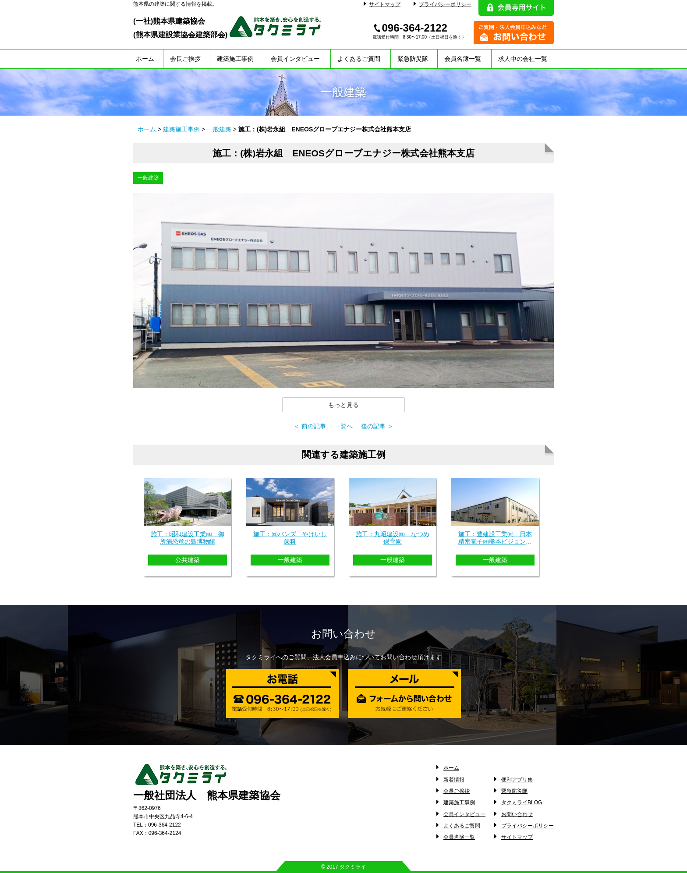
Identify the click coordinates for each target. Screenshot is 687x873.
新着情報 (453, 780)
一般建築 (219, 129)
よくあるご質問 (358, 58)
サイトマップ (382, 4)
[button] (343, 404)
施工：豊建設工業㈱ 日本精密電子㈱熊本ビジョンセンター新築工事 (495, 537)
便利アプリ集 (517, 780)
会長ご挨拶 (185, 58)
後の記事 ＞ (377, 426)
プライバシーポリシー (442, 4)
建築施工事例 (235, 58)
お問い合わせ (517, 814)
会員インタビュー (295, 58)
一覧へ (343, 426)
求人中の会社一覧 (522, 58)
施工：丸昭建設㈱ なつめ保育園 (392, 537)
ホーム (145, 58)
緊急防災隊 (412, 58)
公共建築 (187, 559)
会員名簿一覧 (462, 58)
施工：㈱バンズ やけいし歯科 (290, 537)
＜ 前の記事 (310, 426)
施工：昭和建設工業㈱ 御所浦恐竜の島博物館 (187, 537)
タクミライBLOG (521, 802)
